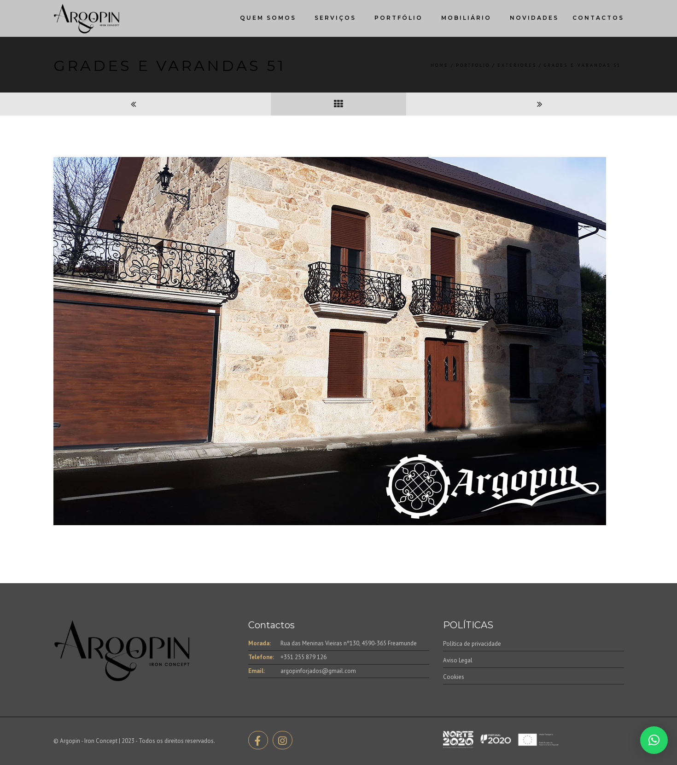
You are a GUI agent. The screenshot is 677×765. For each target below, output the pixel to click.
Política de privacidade (472, 644)
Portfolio (473, 65)
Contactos (598, 17)
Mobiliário (466, 17)
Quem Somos (268, 17)
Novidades (534, 17)
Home (440, 65)
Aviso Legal (458, 660)
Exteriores (517, 65)
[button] (654, 740)
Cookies (453, 677)
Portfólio (398, 17)
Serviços (335, 17)
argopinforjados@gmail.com (318, 671)
